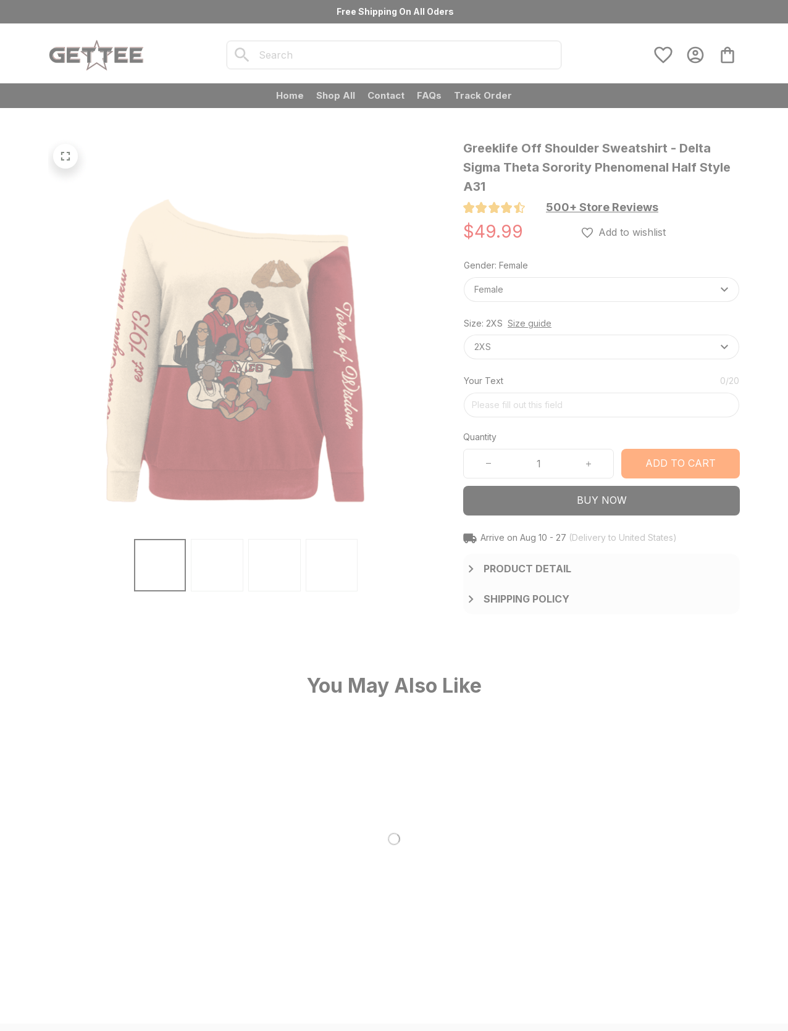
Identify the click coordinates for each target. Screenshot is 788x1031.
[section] (602, 207)
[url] (144, 939)
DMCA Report (174, 1007)
